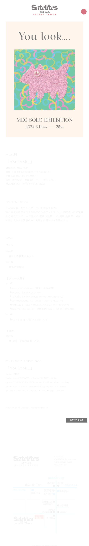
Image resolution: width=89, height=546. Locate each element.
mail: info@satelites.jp (63, 462)
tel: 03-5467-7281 (61, 465)
